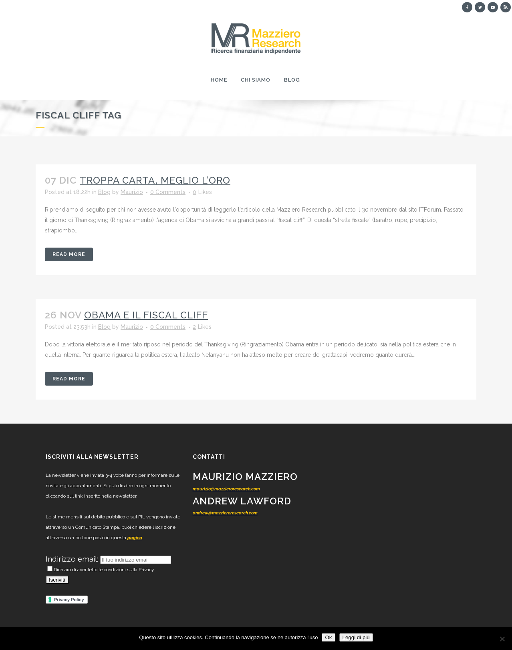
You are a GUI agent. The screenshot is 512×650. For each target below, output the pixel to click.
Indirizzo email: (73, 558)
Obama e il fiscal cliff (146, 315)
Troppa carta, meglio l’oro (155, 180)
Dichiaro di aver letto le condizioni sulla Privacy (100, 569)
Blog (104, 192)
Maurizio (132, 192)
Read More (68, 254)
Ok (328, 637)
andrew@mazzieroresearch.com (225, 513)
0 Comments (167, 192)
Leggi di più (356, 637)
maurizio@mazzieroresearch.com (226, 489)
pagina (134, 537)
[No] (502, 639)
